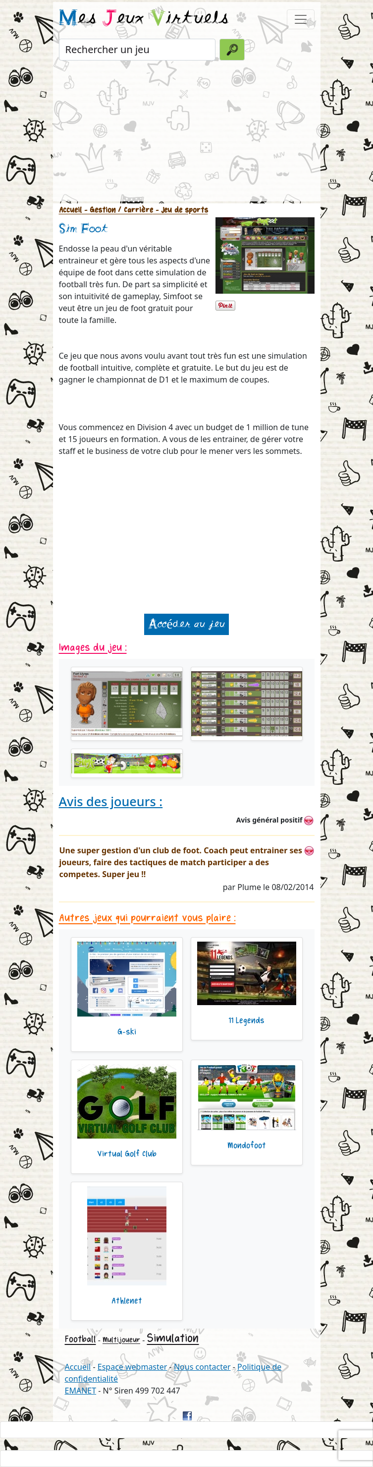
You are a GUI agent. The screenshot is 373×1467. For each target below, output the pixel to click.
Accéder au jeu (186, 624)
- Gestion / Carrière (117, 210)
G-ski (126, 1031)
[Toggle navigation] (301, 19)
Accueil (70, 210)
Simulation (173, 1338)
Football (80, 1339)
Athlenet (126, 1300)
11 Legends (246, 1020)
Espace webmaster (132, 1366)
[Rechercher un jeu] (137, 50)
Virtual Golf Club (127, 1153)
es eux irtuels (144, 18)
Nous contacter (202, 1366)
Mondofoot (246, 1145)
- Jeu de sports (180, 210)
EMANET (81, 1390)
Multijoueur (121, 1339)
